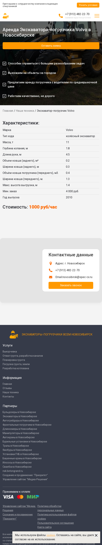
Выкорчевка (10, 351)
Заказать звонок (71, 285)
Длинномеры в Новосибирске (20, 429)
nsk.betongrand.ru (13, 471)
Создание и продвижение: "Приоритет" (25, 475)
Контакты (8, 396)
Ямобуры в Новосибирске (17, 450)
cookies (51, 535)
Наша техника (25, 110)
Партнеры (10, 406)
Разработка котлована (16, 368)
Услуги (7, 345)
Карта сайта (44, 527)
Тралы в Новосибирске (16, 445)
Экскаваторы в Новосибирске (20, 416)
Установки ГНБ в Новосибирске (21, 454)
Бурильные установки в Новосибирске (25, 441)
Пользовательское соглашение (55, 523)
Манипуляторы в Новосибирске (21, 433)
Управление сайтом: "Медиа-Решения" (25, 479)
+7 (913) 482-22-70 (77, 14)
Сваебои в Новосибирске (17, 466)
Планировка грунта (14, 360)
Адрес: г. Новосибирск (70, 263)
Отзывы (7, 388)
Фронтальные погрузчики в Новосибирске (27, 424)
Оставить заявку (51, 45)
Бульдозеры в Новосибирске (19, 412)
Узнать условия (88, 5)
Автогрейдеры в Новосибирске (21, 420)
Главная (8, 110)
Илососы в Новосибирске (17, 462)
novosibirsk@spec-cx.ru (77, 277)
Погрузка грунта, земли (16, 364)
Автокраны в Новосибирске (19, 437)
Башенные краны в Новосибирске (22, 458)
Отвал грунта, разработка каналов (23, 355)
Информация (12, 378)
